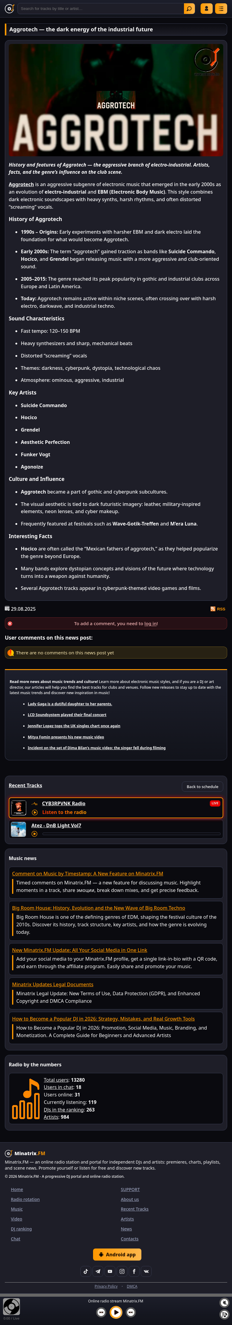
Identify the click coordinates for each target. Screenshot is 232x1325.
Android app (117, 1254)
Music (17, 1209)
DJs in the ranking (64, 1109)
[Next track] (131, 1312)
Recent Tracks (135, 1209)
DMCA (132, 1286)
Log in (206, 8)
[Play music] (116, 1312)
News (126, 1229)
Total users (56, 1080)
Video (16, 1219)
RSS (218, 608)
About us (130, 1199)
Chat (15, 1239)
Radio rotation (25, 1199)
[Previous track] (101, 1312)
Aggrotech (21, 184)
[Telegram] (97, 1271)
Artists (51, 1117)
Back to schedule (202, 786)
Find (189, 8)
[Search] (106, 8)
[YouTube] (110, 1271)
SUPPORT (130, 1189)
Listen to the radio (64, 812)
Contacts (130, 1239)
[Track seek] (132, 834)
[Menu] (221, 8)
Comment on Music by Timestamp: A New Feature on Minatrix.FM (87, 873)
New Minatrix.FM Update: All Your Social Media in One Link (79, 950)
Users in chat (58, 1087)
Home (17, 1189)
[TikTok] (85, 1271)
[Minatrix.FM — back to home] (9, 9)
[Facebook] (134, 1271)
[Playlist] (224, 1314)
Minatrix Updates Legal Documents (52, 984)
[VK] (146, 1271)
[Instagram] (122, 1271)
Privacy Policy (106, 1286)
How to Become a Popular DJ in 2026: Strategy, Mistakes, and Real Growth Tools (103, 1018)
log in (150, 623)
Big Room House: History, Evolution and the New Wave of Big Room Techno (98, 908)
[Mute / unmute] (224, 1303)
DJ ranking (21, 1229)
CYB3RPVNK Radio (63, 803)
